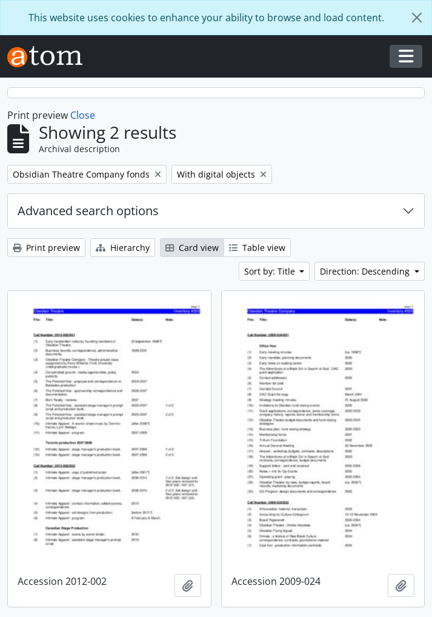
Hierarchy (123, 247)
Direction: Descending (366, 271)
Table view (257, 247)
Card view (192, 247)
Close (82, 115)
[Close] (416, 18)
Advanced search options (88, 210)
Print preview (46, 247)
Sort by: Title (270, 271)
